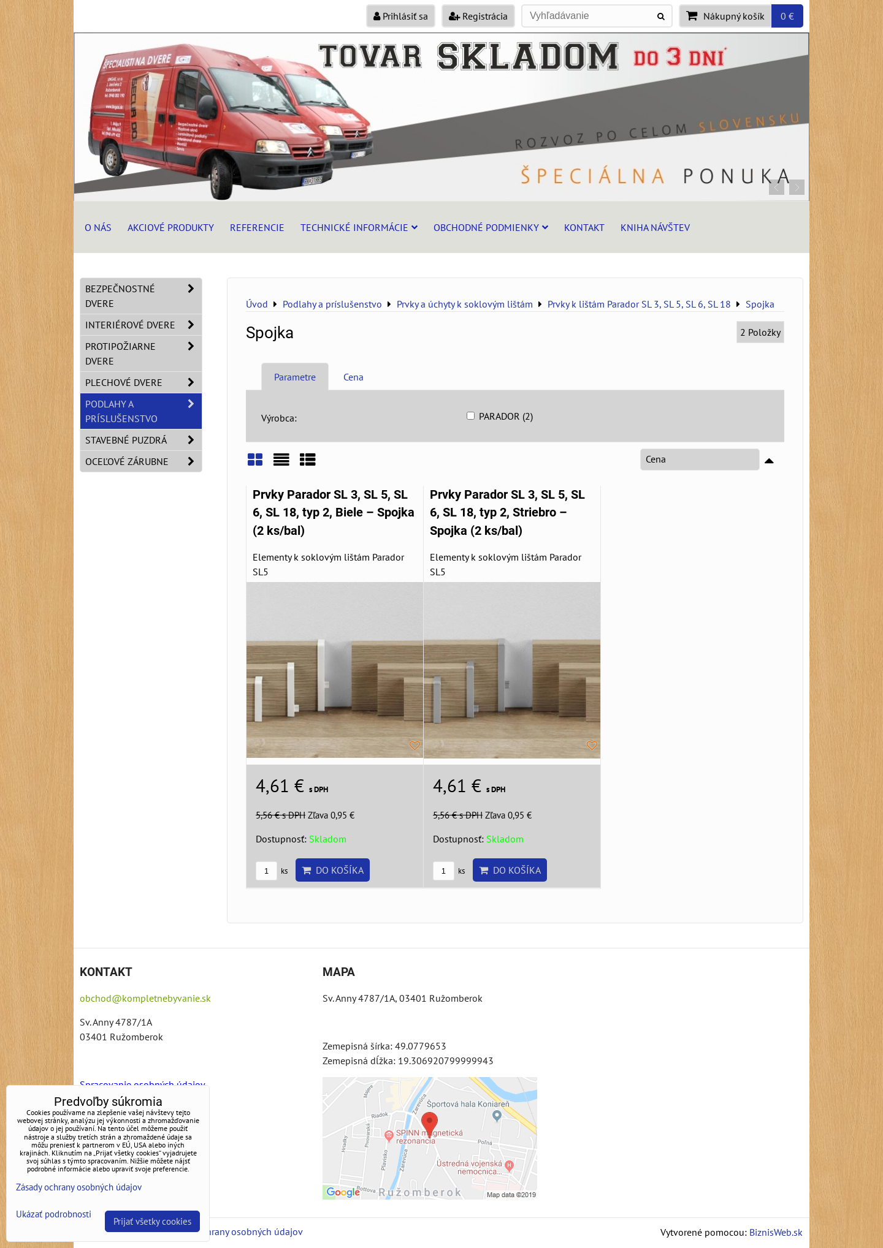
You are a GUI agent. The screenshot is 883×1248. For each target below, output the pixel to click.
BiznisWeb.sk (776, 1232)
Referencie (257, 227)
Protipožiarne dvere (143, 353)
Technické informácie (359, 227)
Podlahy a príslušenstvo (143, 411)
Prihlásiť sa (400, 16)
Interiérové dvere (143, 324)
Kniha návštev (655, 227)
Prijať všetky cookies (152, 1221)
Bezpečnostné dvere (143, 296)
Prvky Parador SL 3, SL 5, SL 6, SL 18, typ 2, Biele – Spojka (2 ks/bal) (334, 513)
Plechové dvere (143, 382)
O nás (98, 227)
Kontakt (584, 227)
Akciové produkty (171, 227)
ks (272, 871)
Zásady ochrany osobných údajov (234, 1231)
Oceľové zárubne (143, 461)
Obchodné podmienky (491, 227)
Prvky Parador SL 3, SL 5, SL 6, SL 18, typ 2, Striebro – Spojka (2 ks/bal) (507, 513)
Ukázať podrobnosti (53, 1214)
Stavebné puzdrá (143, 439)
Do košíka (333, 870)
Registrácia (478, 16)
